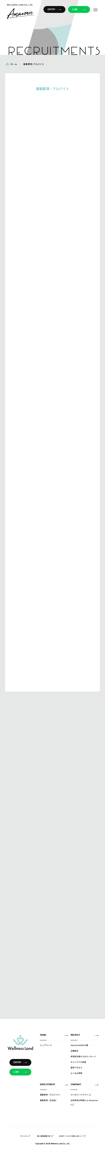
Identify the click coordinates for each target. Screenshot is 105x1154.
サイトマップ (25, 1136)
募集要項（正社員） (49, 1100)
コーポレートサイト (79, 1094)
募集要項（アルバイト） (51, 1094)
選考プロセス (76, 1067)
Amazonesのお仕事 (79, 1045)
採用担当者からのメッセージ (83, 1056)
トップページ (46, 1045)
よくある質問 (76, 1073)
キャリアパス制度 (78, 1062)
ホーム (11, 64)
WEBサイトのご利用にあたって (71, 1136)
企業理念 (74, 1050)
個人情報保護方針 (44, 1136)
